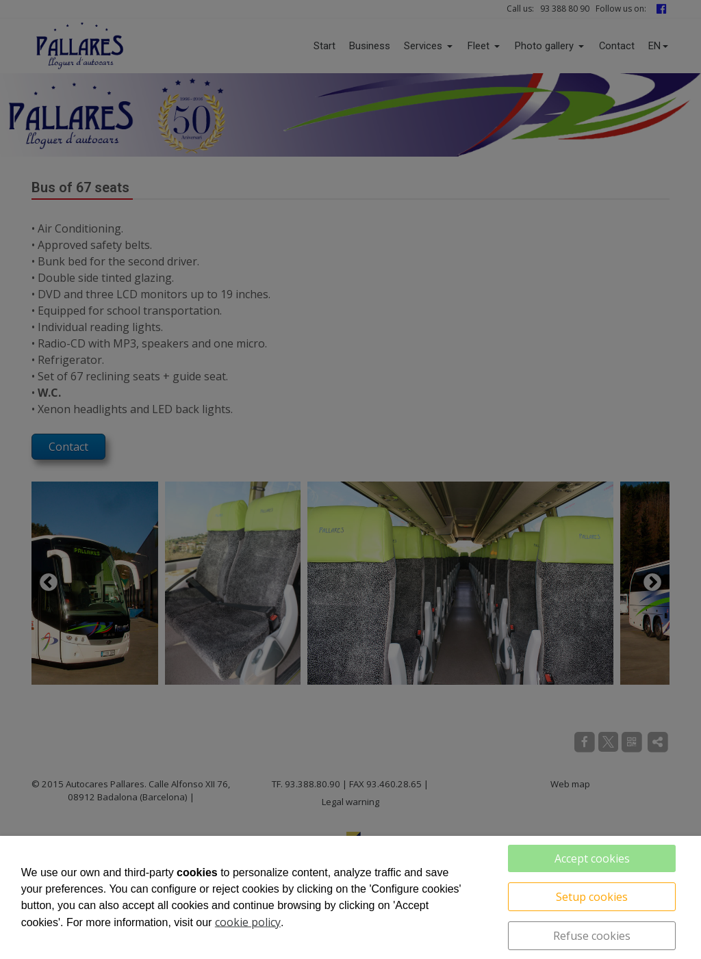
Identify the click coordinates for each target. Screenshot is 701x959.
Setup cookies (592, 896)
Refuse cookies (591, 935)
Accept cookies (592, 858)
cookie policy (248, 922)
